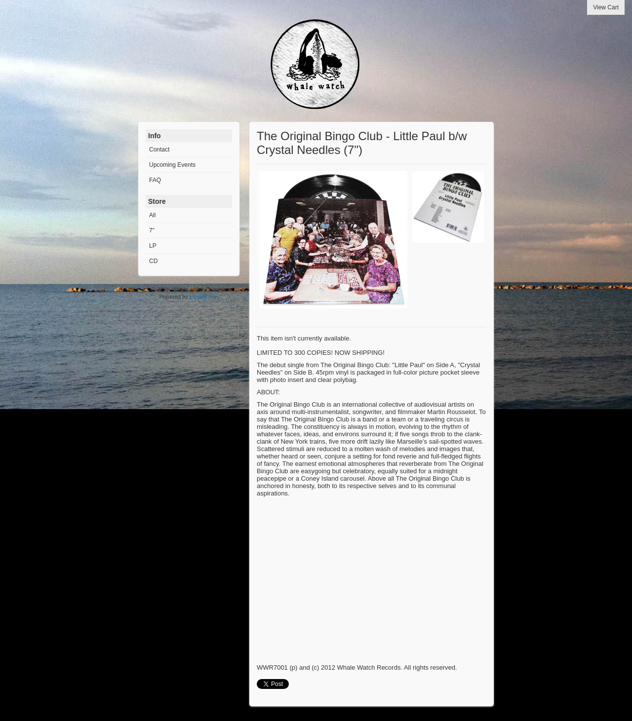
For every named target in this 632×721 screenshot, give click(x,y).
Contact (159, 149)
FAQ (155, 180)
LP (153, 245)
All (152, 215)
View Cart (606, 7)
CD (153, 261)
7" (152, 230)
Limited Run (204, 297)
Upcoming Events (172, 164)
